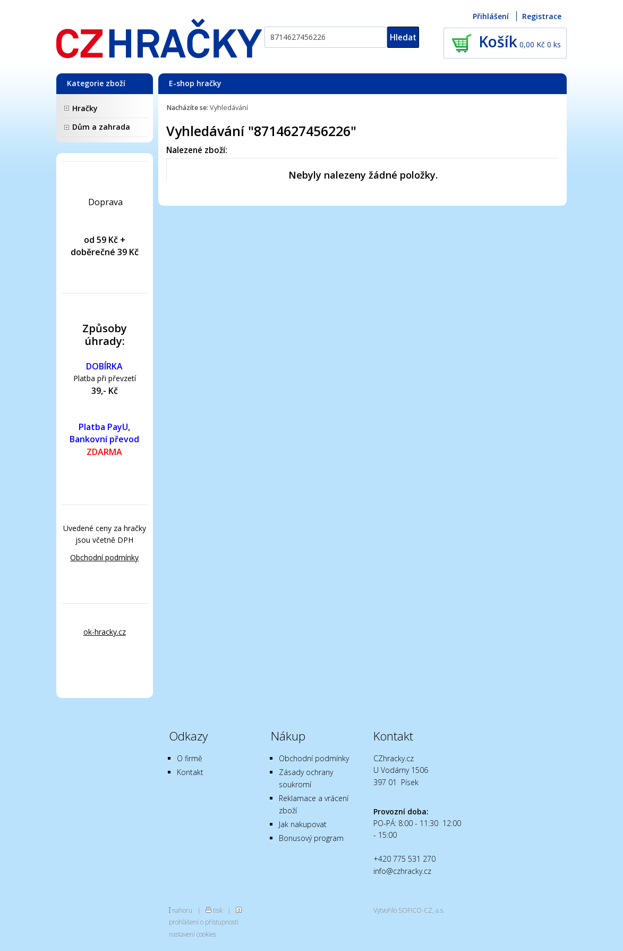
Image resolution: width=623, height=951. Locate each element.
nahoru (182, 910)
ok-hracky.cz (104, 632)
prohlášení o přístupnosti (203, 922)
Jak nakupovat (303, 824)
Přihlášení (491, 16)
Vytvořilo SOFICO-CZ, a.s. (409, 910)
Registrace (541, 16)
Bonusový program (311, 838)
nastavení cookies (192, 934)
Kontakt (190, 772)
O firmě (189, 758)
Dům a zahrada (101, 127)
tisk (218, 910)
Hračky (85, 108)
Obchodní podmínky (104, 557)
